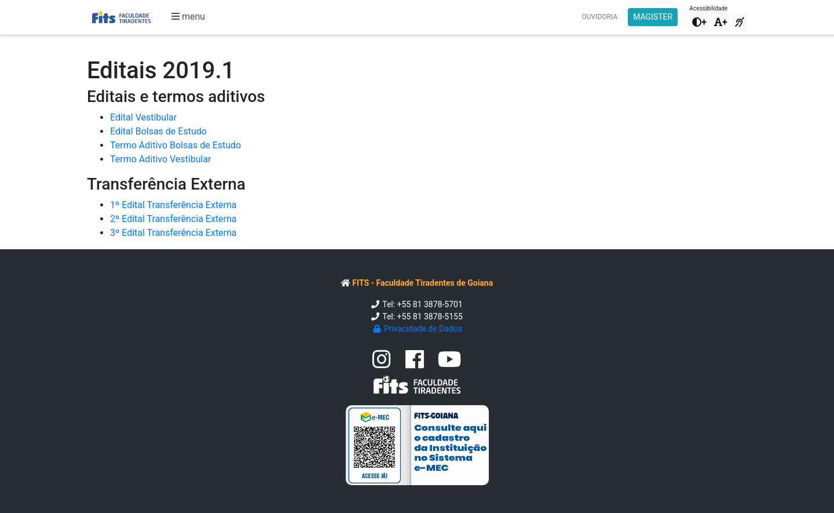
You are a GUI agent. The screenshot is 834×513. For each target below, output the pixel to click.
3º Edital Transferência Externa (173, 232)
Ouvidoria (600, 17)
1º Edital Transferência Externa (173, 204)
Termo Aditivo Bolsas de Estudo (175, 145)
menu (188, 16)
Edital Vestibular (143, 117)
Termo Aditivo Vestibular (160, 159)
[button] (699, 22)
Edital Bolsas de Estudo (158, 131)
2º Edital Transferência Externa (173, 218)
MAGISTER (652, 16)
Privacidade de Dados (417, 328)
